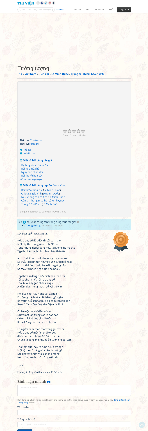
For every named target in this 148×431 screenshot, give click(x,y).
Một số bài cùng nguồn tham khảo (43, 185)
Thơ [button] (88, 9)
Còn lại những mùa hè (34, 200)
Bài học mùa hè (30, 168)
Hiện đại (34, 144)
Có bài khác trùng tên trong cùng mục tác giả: (49, 222)
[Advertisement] (74, 36)
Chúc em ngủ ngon (32, 179)
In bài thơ (29, 153)
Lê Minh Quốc (52, 190)
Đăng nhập (124, 9)
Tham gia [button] (99, 9)
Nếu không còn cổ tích (34, 197)
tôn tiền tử (35, 211)
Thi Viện (25, 3)
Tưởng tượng (33, 225)
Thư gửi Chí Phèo (31, 204)
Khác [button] (111, 9)
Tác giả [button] (77, 9)
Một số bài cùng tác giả (36, 160)
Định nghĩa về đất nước (34, 165)
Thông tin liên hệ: (26, 419)
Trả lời (27, 149)
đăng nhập (24, 402)
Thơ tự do (36, 140)
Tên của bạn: (24, 407)
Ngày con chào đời (32, 172)
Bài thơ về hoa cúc (32, 175)
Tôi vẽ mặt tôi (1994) (52, 225)
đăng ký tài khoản (122, 400)
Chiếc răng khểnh (31, 193)
